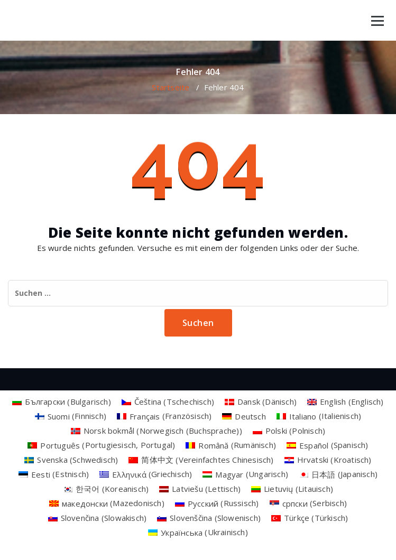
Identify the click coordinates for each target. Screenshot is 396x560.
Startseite (170, 87)
